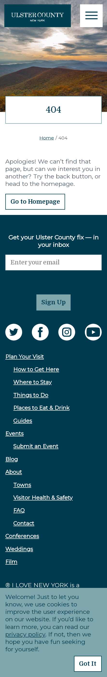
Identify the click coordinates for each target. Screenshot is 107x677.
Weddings (19, 549)
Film (11, 562)
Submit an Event (35, 446)
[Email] (53, 262)
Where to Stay (32, 382)
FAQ (19, 510)
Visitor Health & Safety (43, 497)
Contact (23, 523)
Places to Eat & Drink (41, 408)
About (13, 472)
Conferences (22, 536)
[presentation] (42, 279)
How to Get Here (36, 369)
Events (14, 433)
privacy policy (25, 634)
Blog (11, 459)
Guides (22, 421)
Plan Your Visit (24, 357)
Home (47, 138)
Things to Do (30, 395)
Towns (22, 485)
